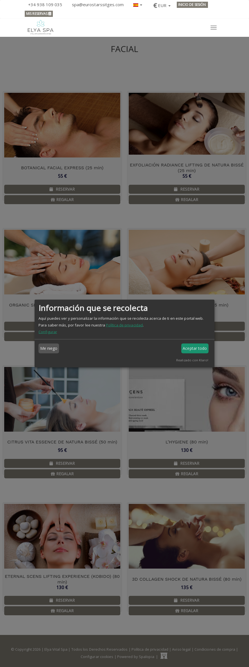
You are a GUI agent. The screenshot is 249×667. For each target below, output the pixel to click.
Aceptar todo (195, 348)
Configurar (48, 331)
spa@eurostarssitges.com (98, 4)
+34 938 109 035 (45, 4)
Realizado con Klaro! (192, 360)
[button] (137, 4)
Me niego (49, 348)
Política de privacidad (124, 324)
